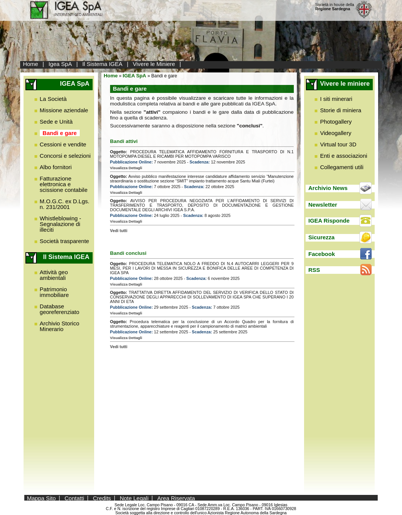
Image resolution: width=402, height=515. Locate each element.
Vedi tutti (119, 230)
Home (30, 64)
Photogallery (336, 121)
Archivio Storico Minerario (59, 326)
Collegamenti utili (341, 167)
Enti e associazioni (343, 155)
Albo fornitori (56, 167)
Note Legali (134, 498)
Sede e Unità (56, 121)
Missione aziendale (64, 110)
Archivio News (327, 188)
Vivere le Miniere (154, 64)
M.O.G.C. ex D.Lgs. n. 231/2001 (65, 204)
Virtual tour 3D (338, 144)
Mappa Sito (41, 498)
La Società (53, 99)
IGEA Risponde (329, 220)
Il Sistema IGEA (102, 64)
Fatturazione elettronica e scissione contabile (64, 184)
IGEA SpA (134, 76)
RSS (314, 270)
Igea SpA (60, 64)
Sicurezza (321, 237)
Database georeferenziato (59, 309)
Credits (102, 498)
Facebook (321, 254)
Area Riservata (176, 498)
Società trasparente (64, 241)
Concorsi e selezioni (65, 155)
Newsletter (322, 204)
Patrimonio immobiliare (54, 292)
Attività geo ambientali (54, 275)
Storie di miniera (340, 110)
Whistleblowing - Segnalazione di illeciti (60, 224)
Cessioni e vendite (63, 144)
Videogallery (335, 133)
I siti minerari (336, 99)
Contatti (74, 498)
